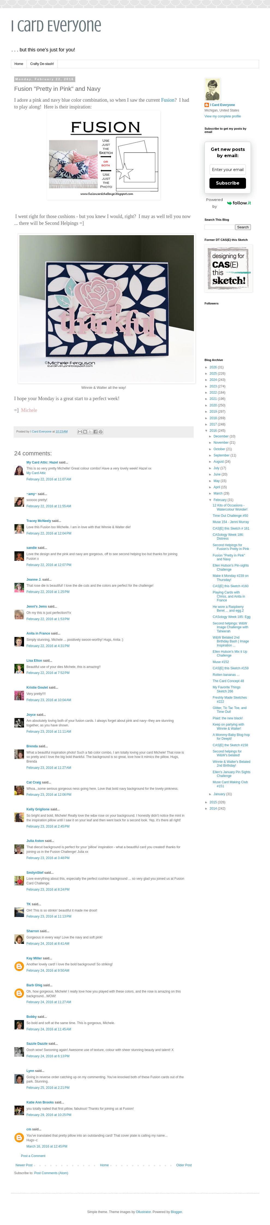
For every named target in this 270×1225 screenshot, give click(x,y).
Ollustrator (143, 1212)
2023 (214, 386)
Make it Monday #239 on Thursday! (230, 578)
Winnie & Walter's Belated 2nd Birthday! (231, 763)
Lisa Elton (34, 661)
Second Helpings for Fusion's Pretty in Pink (231, 547)
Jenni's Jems (36, 606)
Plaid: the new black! (228, 718)
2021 (214, 399)
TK (28, 904)
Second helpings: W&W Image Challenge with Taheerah (230, 627)
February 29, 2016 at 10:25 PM (48, 1115)
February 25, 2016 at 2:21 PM (48, 1088)
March (219, 493)
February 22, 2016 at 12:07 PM (48, 565)
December (222, 436)
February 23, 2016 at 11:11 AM (48, 731)
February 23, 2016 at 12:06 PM (48, 795)
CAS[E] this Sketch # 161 (231, 528)
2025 (214, 373)
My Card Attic (36, 473)
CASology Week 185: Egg (232, 617)
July (217, 468)
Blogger (176, 1212)
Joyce (31, 715)
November (222, 442)
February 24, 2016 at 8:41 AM (47, 944)
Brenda (32, 746)
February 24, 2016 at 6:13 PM (48, 1056)
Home (18, 64)
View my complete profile (223, 116)
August (219, 462)
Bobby (31, 1017)
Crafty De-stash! (42, 64)
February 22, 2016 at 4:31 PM (48, 646)
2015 (214, 802)
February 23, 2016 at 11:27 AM (48, 768)
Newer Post (24, 1165)
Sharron (32, 931)
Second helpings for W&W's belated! (227, 753)
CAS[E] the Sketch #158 (230, 745)
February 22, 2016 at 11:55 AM (48, 506)
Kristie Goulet (37, 687)
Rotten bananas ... (226, 675)
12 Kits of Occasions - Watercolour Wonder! (230, 507)
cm (28, 1129)
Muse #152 (221, 662)
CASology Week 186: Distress (228, 536)
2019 (214, 411)
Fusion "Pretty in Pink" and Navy (229, 557)
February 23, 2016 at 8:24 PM (48, 889)
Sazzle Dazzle (36, 1044)
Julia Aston (35, 841)
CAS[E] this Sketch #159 (230, 668)
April (217, 487)
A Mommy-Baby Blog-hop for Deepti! (231, 737)
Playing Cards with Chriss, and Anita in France (229, 596)
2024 (214, 380)
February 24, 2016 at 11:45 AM (48, 1029)
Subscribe (227, 183)
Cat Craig (33, 782)
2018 (214, 418)
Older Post (184, 1165)
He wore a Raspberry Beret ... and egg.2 (228, 608)
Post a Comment (33, 1156)
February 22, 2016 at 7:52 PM (48, 673)
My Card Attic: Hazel (42, 462)
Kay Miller (34, 958)
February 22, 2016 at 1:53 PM (48, 619)
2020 (214, 405)
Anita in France (38, 633)
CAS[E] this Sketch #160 (230, 586)
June (217, 474)
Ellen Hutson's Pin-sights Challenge (231, 567)
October (220, 449)
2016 (214, 431)
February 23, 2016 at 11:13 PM (48, 916)
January (220, 794)
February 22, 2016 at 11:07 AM (48, 479)
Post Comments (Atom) (51, 1173)
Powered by (228, 203)
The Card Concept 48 (228, 681)
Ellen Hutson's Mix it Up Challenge (230, 653)
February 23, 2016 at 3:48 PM (48, 858)
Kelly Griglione (38, 809)
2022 (214, 392)
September (222, 455)
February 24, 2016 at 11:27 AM (48, 1002)
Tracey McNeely (38, 521)
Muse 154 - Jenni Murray (231, 522)
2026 (214, 367)
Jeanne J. (34, 580)
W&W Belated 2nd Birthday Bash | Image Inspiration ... (231, 641)
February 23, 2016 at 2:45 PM (48, 826)
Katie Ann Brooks (40, 1102)
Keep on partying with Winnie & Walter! (228, 726)
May (217, 481)
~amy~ (31, 494)
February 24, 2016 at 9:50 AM (47, 970)
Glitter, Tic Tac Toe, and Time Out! (230, 710)
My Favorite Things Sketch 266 (227, 689)
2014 (214, 808)
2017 (214, 424)
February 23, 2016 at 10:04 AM (48, 700)
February (220, 500)
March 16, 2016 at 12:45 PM (46, 1146)
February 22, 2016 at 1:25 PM (48, 592)
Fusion (168, 100)
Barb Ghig (34, 985)
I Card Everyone (56, 26)
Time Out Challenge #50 (230, 516)
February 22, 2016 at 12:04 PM (48, 533)
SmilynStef (34, 873)
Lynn (30, 1071)
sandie (31, 548)
